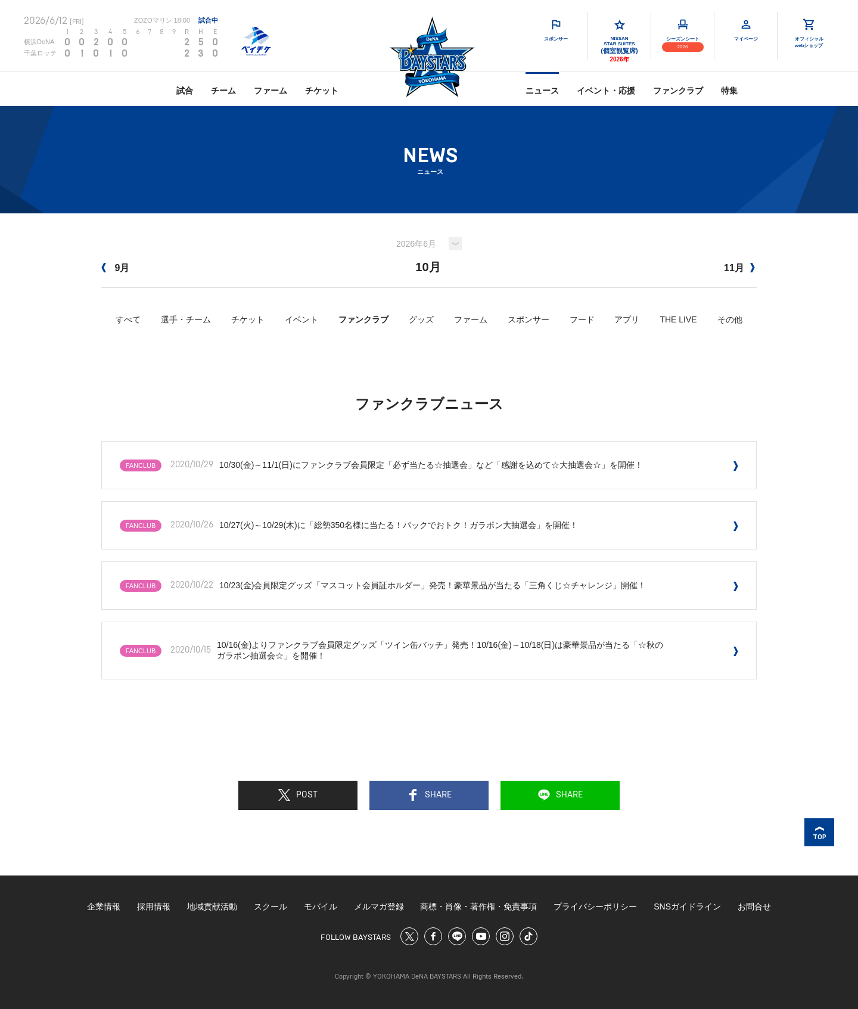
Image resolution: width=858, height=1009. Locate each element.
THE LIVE (678, 319)
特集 (729, 90)
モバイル (320, 906)
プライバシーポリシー (595, 906)
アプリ (626, 319)
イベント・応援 (606, 90)
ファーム (270, 90)
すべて (128, 319)
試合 (184, 90)
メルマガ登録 (379, 906)
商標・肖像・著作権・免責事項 (478, 906)
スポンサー (528, 319)
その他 (729, 319)
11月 (739, 268)
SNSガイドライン (687, 906)
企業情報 (103, 906)
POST (298, 795)
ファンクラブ (678, 90)
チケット (321, 90)
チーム (223, 90)
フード (582, 319)
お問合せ (754, 906)
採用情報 (153, 906)
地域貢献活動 (212, 906)
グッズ (421, 319)
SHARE (429, 795)
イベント (301, 319)
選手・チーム (186, 319)
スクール (270, 906)
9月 (115, 268)
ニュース (542, 90)
